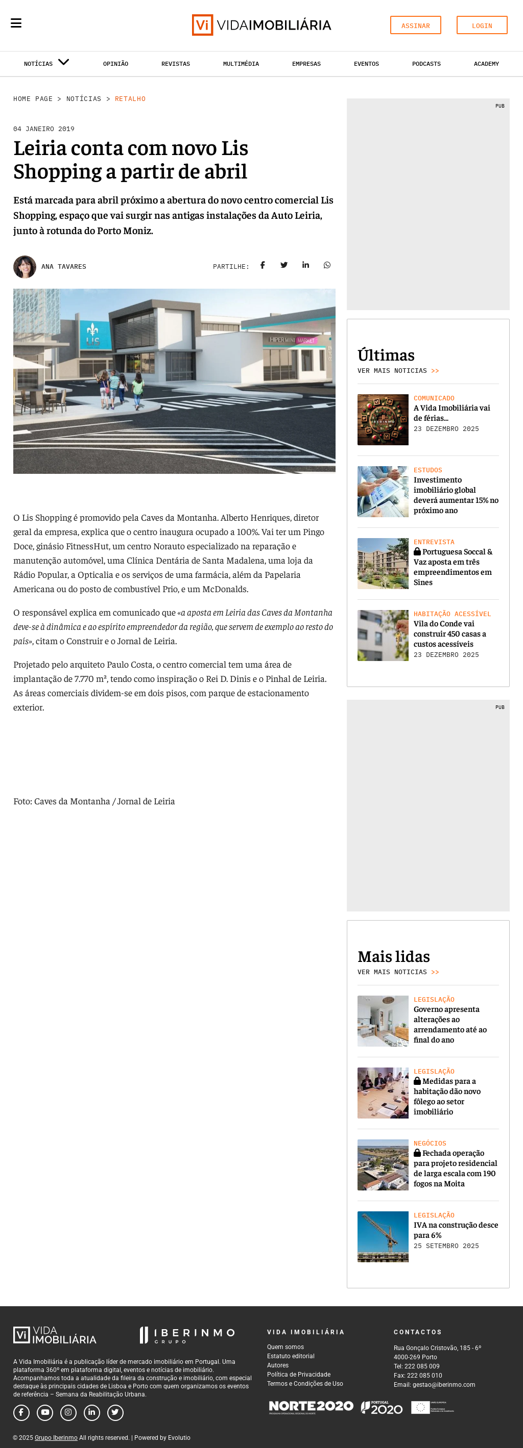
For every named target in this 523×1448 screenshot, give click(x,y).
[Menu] (16, 23)
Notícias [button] (47, 65)
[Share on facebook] (263, 267)
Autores (278, 1365)
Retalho (130, 98)
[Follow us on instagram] (68, 1413)
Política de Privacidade (298, 1374)
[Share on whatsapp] (327, 267)
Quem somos (285, 1347)
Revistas (175, 63)
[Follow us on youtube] (45, 1413)
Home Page (33, 98)
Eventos (366, 63)
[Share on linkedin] (306, 267)
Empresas (306, 63)
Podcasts (426, 63)
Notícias (84, 98)
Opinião (115, 63)
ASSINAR (415, 25)
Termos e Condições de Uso (305, 1383)
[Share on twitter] (284, 267)
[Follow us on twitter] (115, 1413)
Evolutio (179, 1437)
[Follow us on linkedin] (92, 1413)
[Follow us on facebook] (21, 1413)
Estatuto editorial (291, 1356)
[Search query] (76, 25)
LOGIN (482, 25)
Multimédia (241, 63)
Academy (486, 63)
